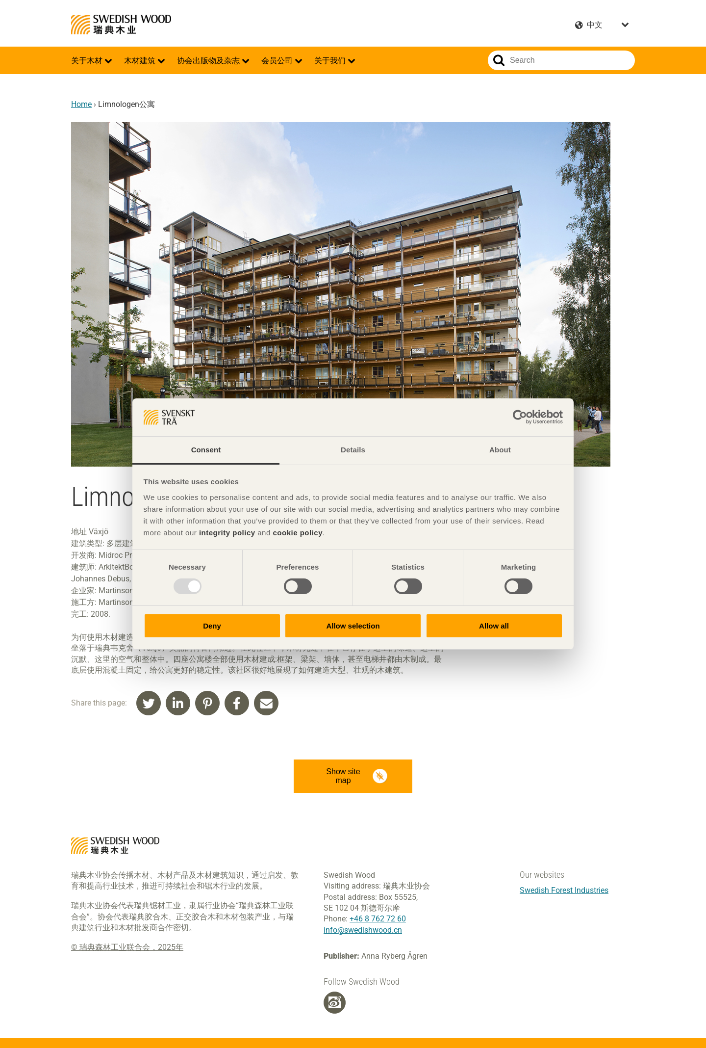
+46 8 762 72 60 (378, 918)
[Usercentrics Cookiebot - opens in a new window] (520, 417)
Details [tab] (353, 449)
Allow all (494, 626)
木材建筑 (140, 60)
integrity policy (227, 532)
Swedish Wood (121, 24)
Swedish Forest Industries (564, 890)
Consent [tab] (206, 449)
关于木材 (87, 60)
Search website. (499, 60)
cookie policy (298, 532)
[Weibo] (334, 1002)
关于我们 (331, 60)
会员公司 (278, 60)
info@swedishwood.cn (363, 930)
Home (81, 104)
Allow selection (352, 626)
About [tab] (500, 449)
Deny (212, 626)
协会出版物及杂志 (209, 60)
